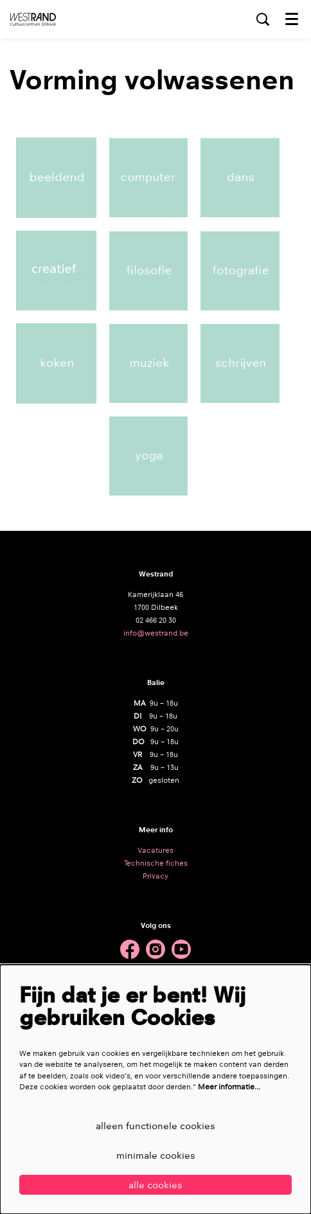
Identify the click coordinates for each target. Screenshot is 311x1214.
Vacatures (155, 850)
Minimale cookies (155, 1155)
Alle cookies (155, 1184)
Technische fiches (156, 863)
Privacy (155, 875)
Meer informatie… (229, 1086)
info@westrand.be (155, 633)
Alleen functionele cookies (155, 1125)
